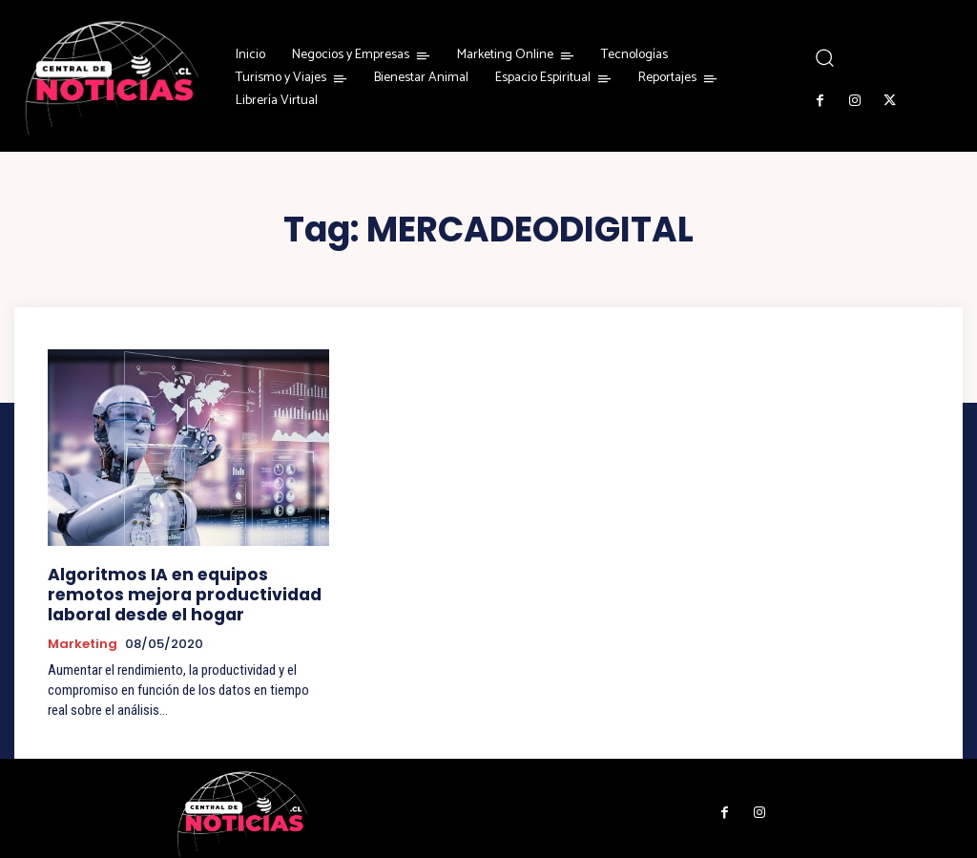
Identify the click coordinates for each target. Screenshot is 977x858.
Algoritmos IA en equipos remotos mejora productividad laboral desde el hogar (178, 590)
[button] (824, 57)
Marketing (82, 635)
